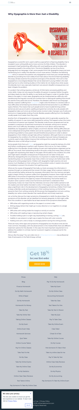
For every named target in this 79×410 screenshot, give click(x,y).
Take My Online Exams (23, 362)
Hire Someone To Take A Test (55, 348)
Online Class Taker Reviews (23, 376)
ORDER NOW (39, 264)
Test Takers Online (23, 381)
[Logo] (11, 2)
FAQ (55, 277)
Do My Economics (55, 366)
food (60, 215)
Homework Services (23, 333)
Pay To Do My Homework (55, 282)
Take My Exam (55, 286)
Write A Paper (23, 296)
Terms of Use (33, 401)
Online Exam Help (23, 329)
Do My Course (55, 343)
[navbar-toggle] (70, 2)
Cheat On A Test (55, 333)
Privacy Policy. (12, 401)
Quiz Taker (23, 338)
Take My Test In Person (56, 310)
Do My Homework (23, 300)
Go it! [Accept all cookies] (28, 405)
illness (31, 144)
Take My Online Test (23, 315)
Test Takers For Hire (55, 305)
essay (10, 74)
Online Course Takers (23, 343)
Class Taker (55, 329)
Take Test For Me (23, 352)
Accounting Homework (55, 296)
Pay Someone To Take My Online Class (23, 385)
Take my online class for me (55, 352)
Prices (23, 277)
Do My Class (23, 357)
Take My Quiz (55, 315)
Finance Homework (23, 286)
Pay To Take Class (56, 319)
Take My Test (23, 310)
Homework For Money (23, 305)
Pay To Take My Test (55, 357)
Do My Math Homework (23, 291)
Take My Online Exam (55, 324)
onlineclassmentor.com (48, 235)
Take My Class (55, 300)
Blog (23, 282)
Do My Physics (56, 371)
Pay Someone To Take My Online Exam (55, 381)
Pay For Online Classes (23, 348)
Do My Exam (23, 324)
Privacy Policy (45, 401)
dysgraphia (35, 103)
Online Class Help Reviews (55, 362)
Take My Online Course (56, 338)
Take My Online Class (23, 366)
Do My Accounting (55, 376)
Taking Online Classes (23, 319)
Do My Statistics (23, 371)
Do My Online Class (55, 291)
